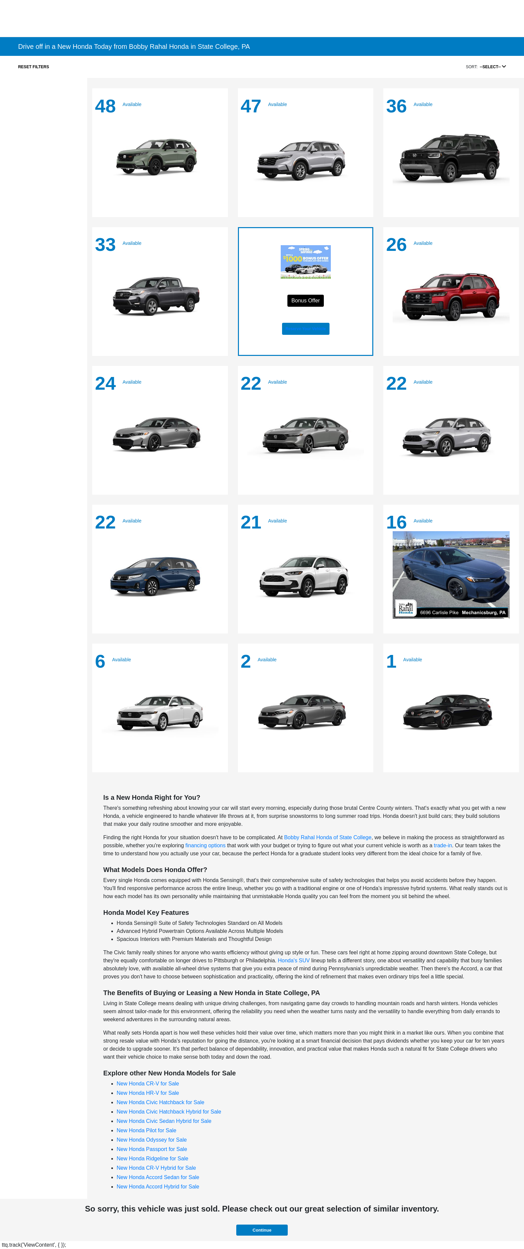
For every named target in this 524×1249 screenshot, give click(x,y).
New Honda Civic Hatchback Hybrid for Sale (169, 1112)
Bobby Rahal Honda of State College (328, 837)
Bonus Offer (305, 300)
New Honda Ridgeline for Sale (152, 1158)
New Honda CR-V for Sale (148, 1083)
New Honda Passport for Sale (152, 1149)
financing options (205, 845)
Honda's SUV (294, 960)
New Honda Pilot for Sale (146, 1130)
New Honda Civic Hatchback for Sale (160, 1102)
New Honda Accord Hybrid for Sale (158, 1186)
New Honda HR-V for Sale (148, 1093)
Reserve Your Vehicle (305, 328)
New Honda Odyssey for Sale (152, 1140)
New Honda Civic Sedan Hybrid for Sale (164, 1121)
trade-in (443, 845)
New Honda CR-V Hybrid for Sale (156, 1168)
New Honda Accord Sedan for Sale (158, 1177)
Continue (262, 1230)
